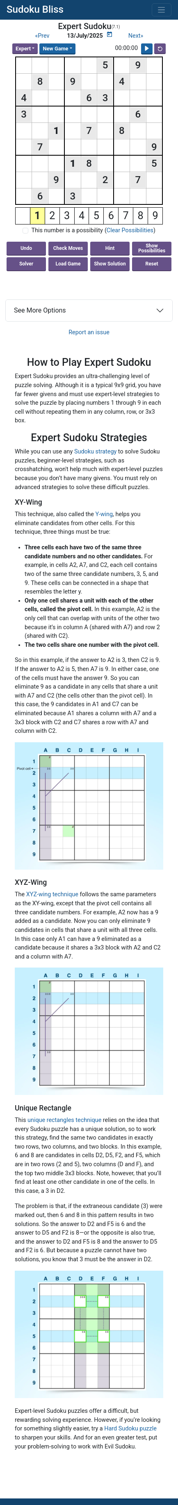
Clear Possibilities (130, 230)
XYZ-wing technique (52, 894)
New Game (55, 48)
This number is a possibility (67, 230)
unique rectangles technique (64, 1120)
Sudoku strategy (95, 451)
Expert (23, 48)
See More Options (40, 310)
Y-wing (104, 514)
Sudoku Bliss (35, 9)
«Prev (42, 35)
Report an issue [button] (89, 332)
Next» (136, 35)
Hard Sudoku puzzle (130, 1428)
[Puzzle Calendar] (109, 34)
